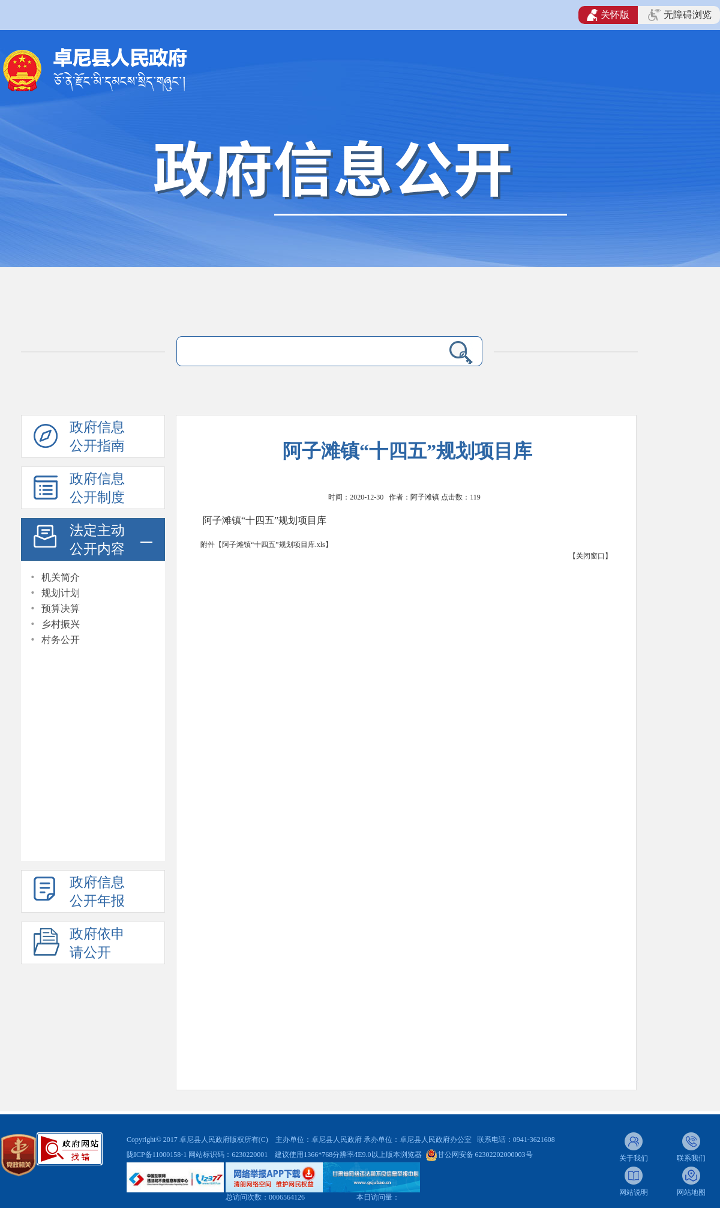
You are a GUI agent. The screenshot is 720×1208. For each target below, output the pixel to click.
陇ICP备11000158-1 (157, 1154)
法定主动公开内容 (97, 540)
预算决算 (60, 608)
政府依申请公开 (97, 943)
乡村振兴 (60, 624)
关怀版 (608, 15)
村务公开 (60, 640)
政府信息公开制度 (97, 488)
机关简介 (60, 577)
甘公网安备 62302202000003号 (485, 1154)
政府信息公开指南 (97, 436)
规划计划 (60, 593)
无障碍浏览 (680, 15)
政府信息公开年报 (97, 891)
